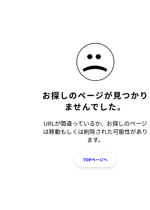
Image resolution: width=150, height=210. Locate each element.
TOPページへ (95, 159)
